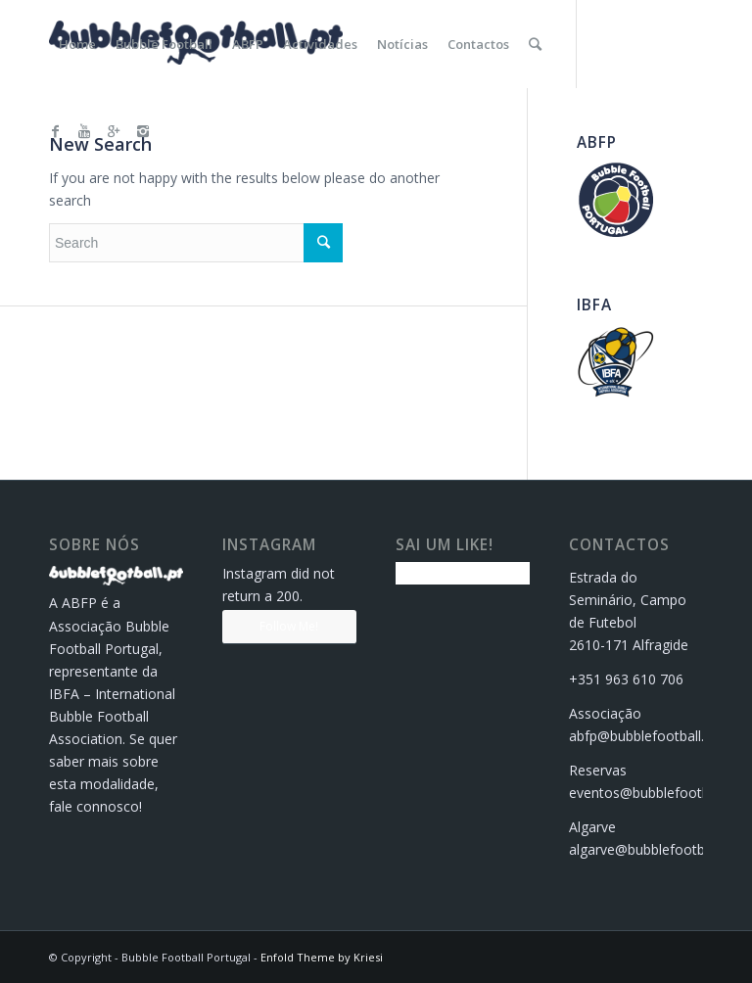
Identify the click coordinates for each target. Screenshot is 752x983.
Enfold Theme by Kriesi (321, 957)
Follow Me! (288, 626)
